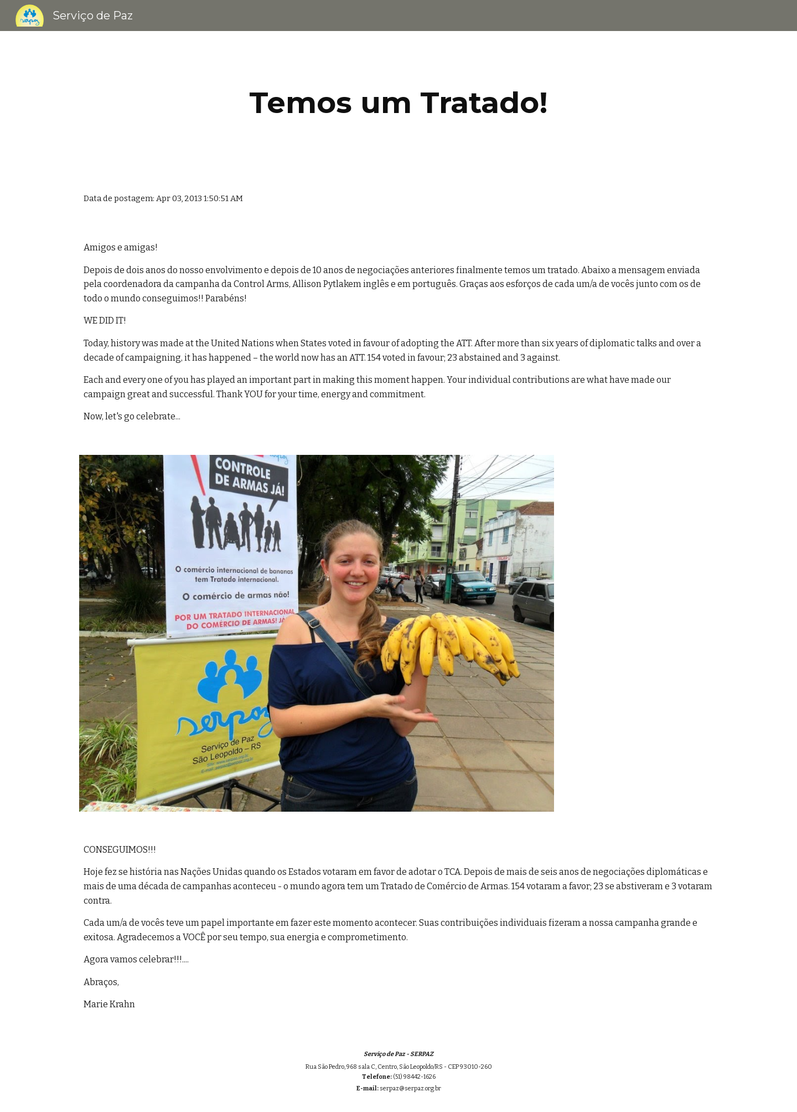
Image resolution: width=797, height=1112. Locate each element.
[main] (398, 102)
